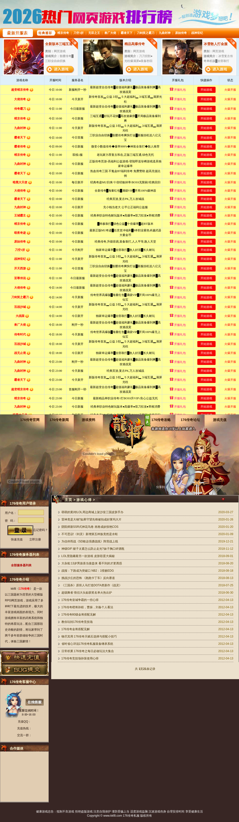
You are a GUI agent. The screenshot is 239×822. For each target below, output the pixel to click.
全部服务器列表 (21, 565)
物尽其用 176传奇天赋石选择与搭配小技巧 (89, 636)
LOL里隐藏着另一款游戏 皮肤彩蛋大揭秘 (88, 556)
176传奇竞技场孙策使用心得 (80, 658)
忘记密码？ (40, 530)
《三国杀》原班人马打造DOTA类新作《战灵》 (91, 585)
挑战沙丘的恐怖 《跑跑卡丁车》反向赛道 (88, 578)
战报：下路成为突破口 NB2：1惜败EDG (87, 570)
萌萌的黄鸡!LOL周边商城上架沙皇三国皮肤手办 (92, 512)
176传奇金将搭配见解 (75, 629)
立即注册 (35, 539)
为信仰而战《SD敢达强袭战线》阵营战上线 (89, 541)
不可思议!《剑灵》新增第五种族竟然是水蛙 (89, 534)
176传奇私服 (131, 815)
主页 (68, 500)
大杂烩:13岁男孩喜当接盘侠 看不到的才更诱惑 (91, 563)
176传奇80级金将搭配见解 (78, 614)
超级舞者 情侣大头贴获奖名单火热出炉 (86, 592)
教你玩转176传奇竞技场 (77, 622)
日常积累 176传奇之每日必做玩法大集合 (87, 651)
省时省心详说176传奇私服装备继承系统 (87, 644)
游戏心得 (84, 500)
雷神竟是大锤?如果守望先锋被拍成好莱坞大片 (91, 519)
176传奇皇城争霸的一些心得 (80, 600)
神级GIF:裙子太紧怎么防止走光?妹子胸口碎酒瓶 (92, 548)
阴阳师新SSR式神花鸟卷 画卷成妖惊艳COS (90, 526)
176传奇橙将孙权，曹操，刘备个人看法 (87, 607)
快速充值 (17, 539)
